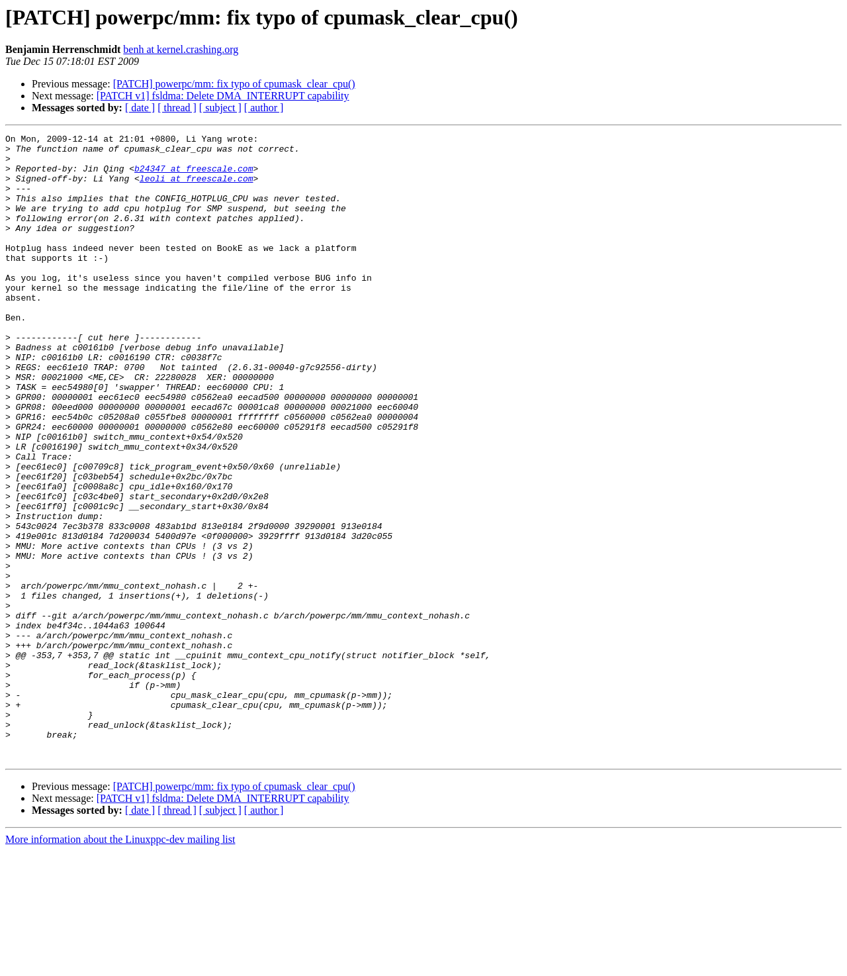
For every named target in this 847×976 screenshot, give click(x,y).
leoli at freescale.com (196, 188)
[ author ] (264, 107)
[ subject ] (220, 107)
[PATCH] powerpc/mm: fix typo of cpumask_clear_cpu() (234, 83)
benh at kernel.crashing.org (180, 49)
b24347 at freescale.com (193, 176)
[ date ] (140, 107)
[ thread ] (177, 107)
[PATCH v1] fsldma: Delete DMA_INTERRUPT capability (223, 95)
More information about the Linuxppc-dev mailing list (120, 964)
